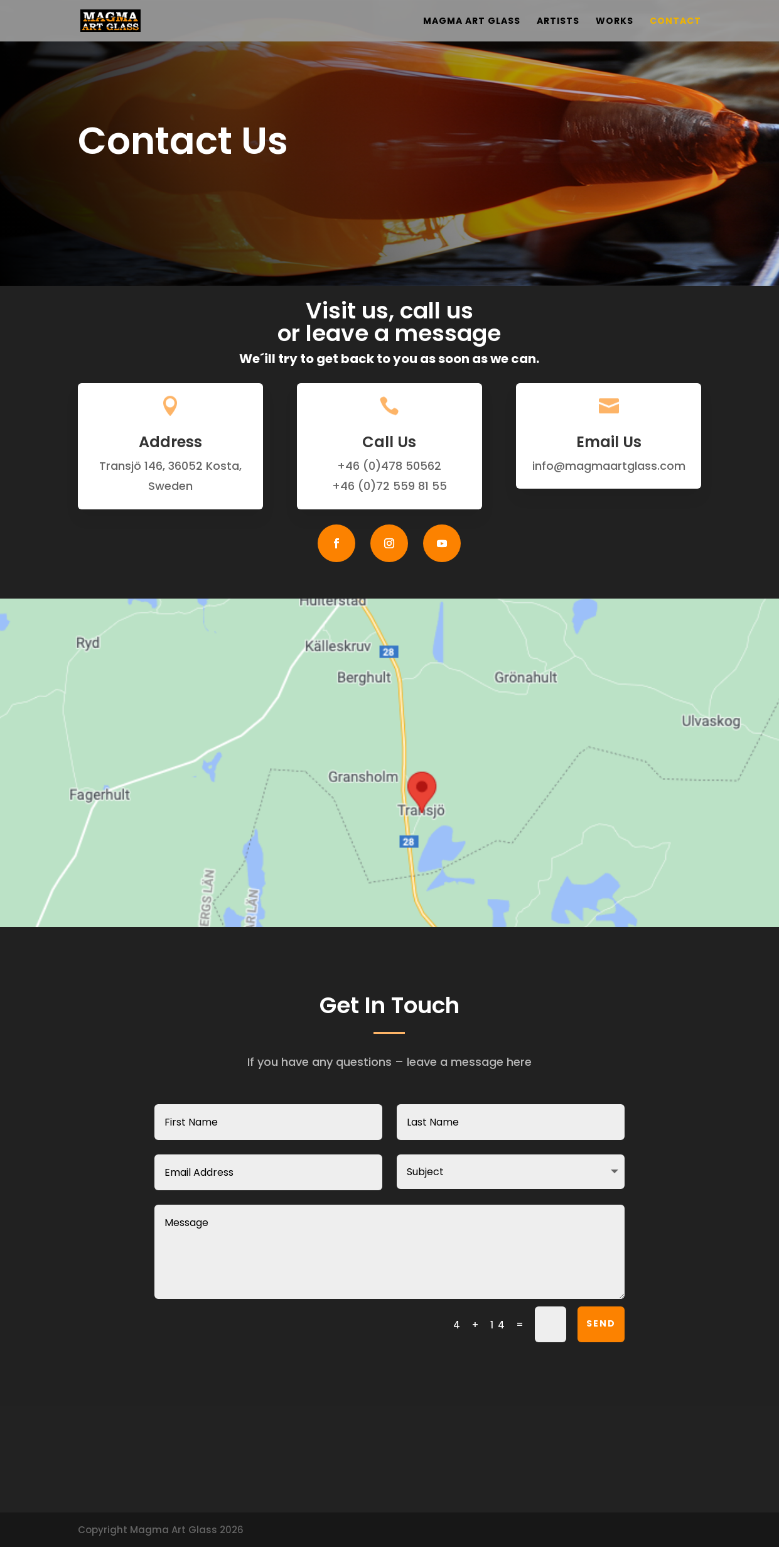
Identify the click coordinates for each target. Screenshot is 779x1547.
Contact (675, 21)
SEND (601, 1323)
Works (614, 21)
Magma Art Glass (471, 21)
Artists (558, 21)
